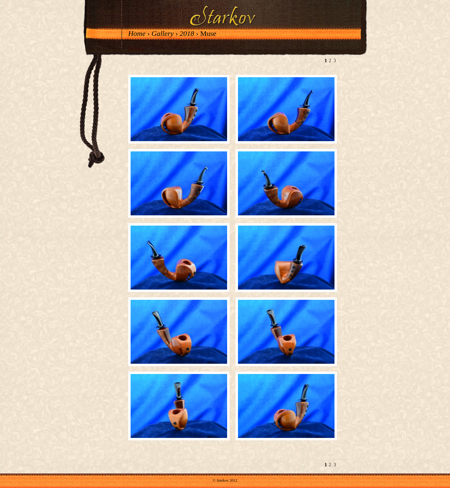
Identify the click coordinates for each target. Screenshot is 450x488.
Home (136, 33)
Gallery (162, 33)
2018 (187, 33)
